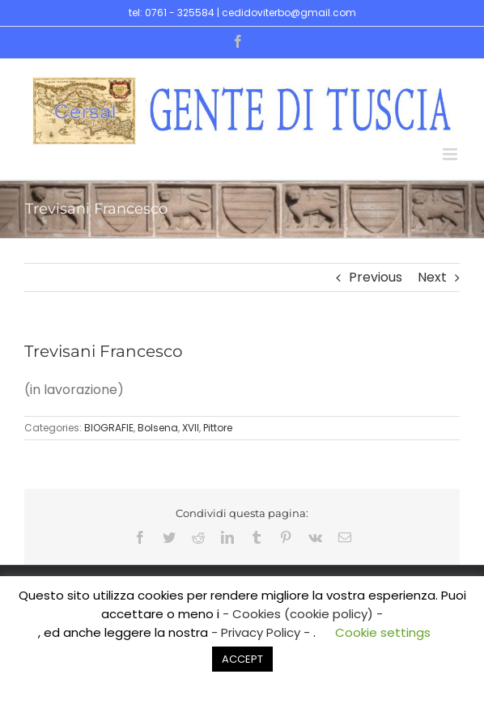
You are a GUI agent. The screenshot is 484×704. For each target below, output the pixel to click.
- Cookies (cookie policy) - (303, 613)
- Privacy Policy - (262, 632)
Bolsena (158, 428)
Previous (375, 277)
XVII (190, 428)
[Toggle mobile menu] (451, 154)
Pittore (217, 428)
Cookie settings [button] (383, 632)
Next (432, 277)
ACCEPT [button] (242, 659)
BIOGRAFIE (109, 428)
